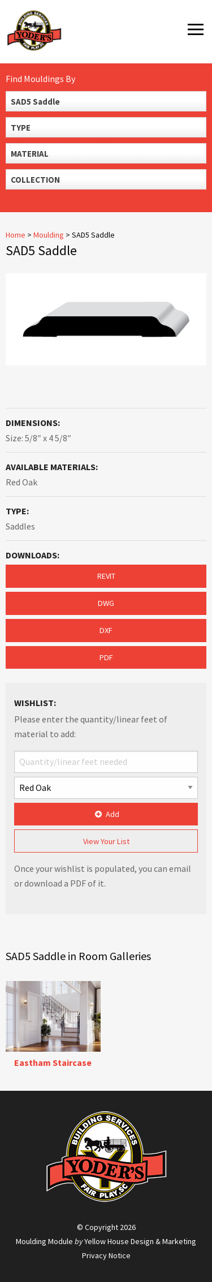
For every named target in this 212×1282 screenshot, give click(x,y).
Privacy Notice (106, 1255)
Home (15, 235)
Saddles (20, 526)
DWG (106, 603)
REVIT (106, 576)
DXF (106, 630)
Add (106, 814)
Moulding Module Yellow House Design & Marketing (106, 1241)
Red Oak (21, 482)
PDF (106, 657)
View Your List (106, 841)
